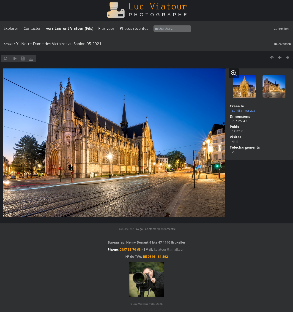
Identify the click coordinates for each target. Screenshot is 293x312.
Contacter (32, 28)
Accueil (8, 44)
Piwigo (138, 229)
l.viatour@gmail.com (169, 249)
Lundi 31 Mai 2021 (244, 111)
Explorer (11, 28)
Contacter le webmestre (160, 229)
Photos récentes (134, 28)
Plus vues (106, 28)
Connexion (281, 29)
